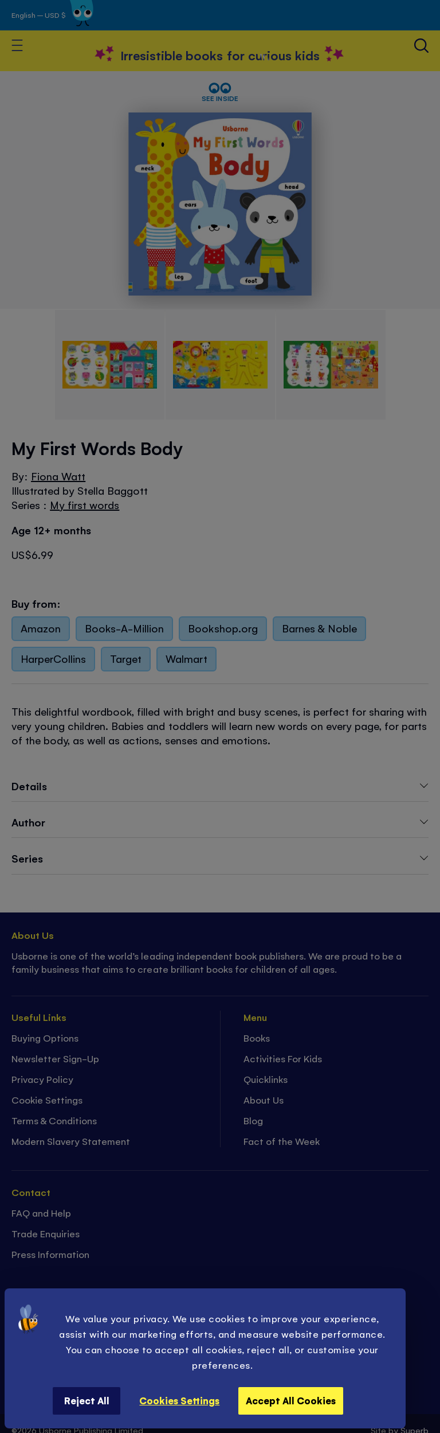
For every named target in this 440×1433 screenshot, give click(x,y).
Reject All (86, 1400)
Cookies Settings (179, 1400)
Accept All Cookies (291, 1400)
